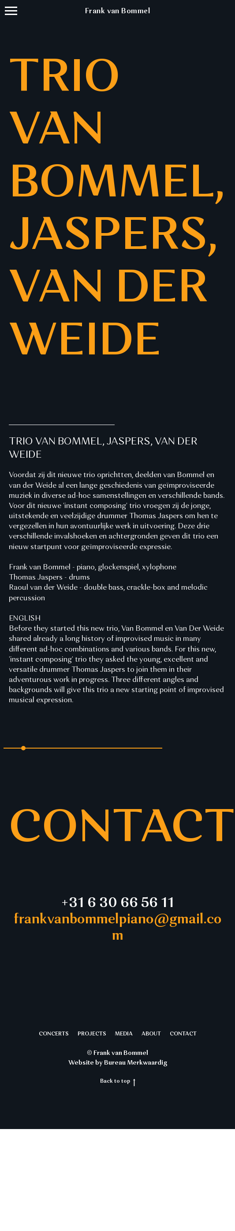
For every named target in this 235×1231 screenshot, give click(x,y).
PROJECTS (92, 1034)
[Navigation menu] (11, 11)
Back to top (117, 1082)
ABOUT (151, 1034)
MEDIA (124, 1034)
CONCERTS (54, 1034)
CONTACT (183, 1034)
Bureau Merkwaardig (135, 1063)
